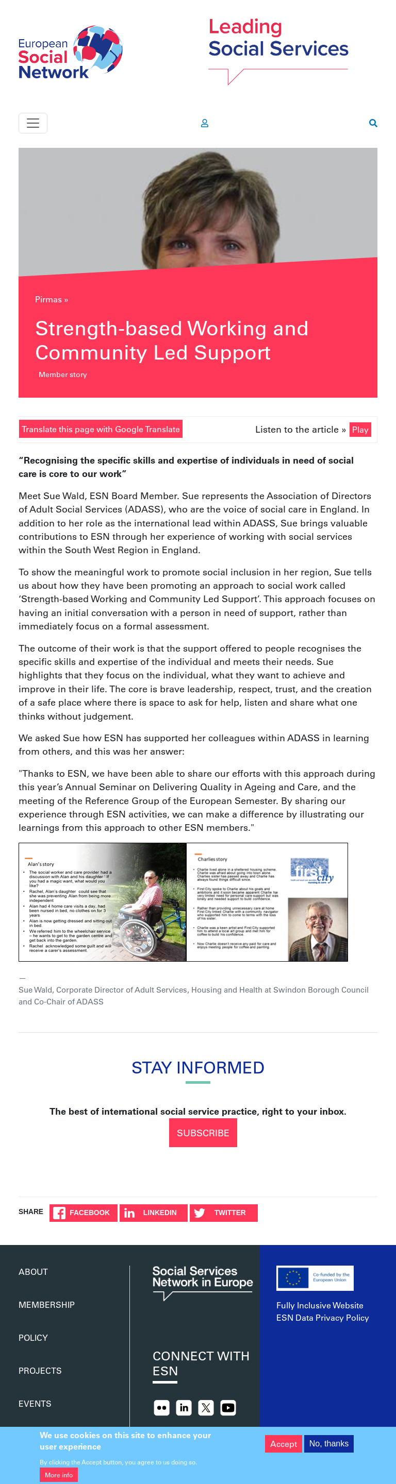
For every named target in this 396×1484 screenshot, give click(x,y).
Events (35, 1403)
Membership (47, 1304)
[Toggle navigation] (33, 123)
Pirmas (48, 299)
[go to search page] (373, 123)
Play (360, 429)
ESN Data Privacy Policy (322, 1317)
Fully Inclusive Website (320, 1305)
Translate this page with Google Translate (101, 428)
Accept (283, 1448)
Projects (40, 1370)
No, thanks (329, 1448)
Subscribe (203, 1133)
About (33, 1271)
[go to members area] (204, 123)
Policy (33, 1337)
